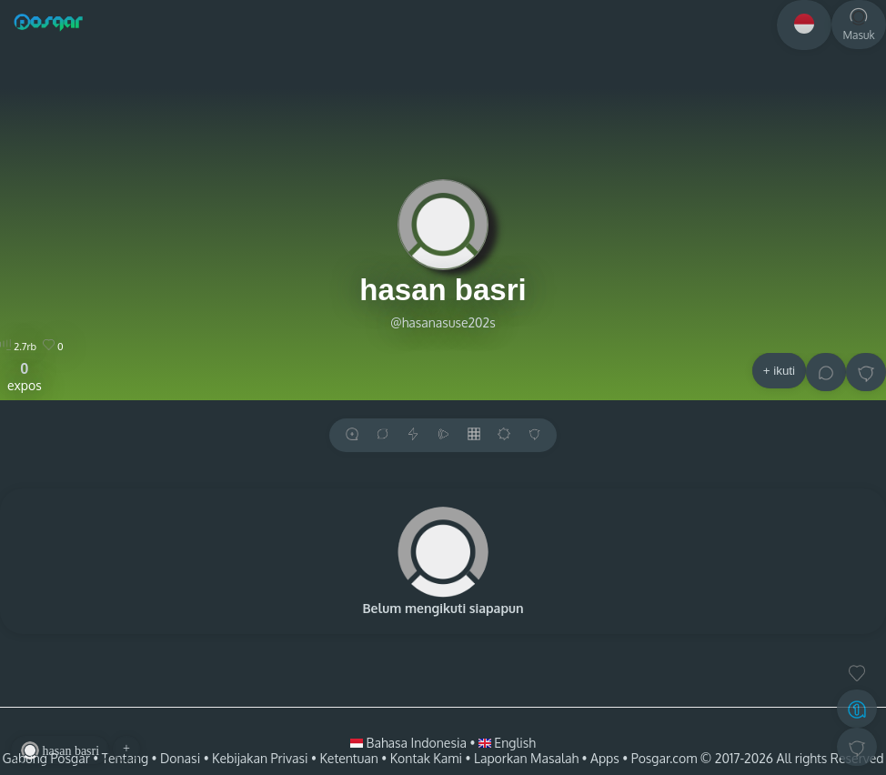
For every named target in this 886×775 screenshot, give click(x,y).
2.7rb (18, 346)
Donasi (180, 758)
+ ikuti (779, 370)
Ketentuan (348, 758)
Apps (604, 758)
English (507, 742)
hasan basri (442, 290)
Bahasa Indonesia (409, 742)
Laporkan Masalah (526, 758)
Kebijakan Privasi (259, 758)
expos (24, 376)
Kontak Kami (426, 758)
